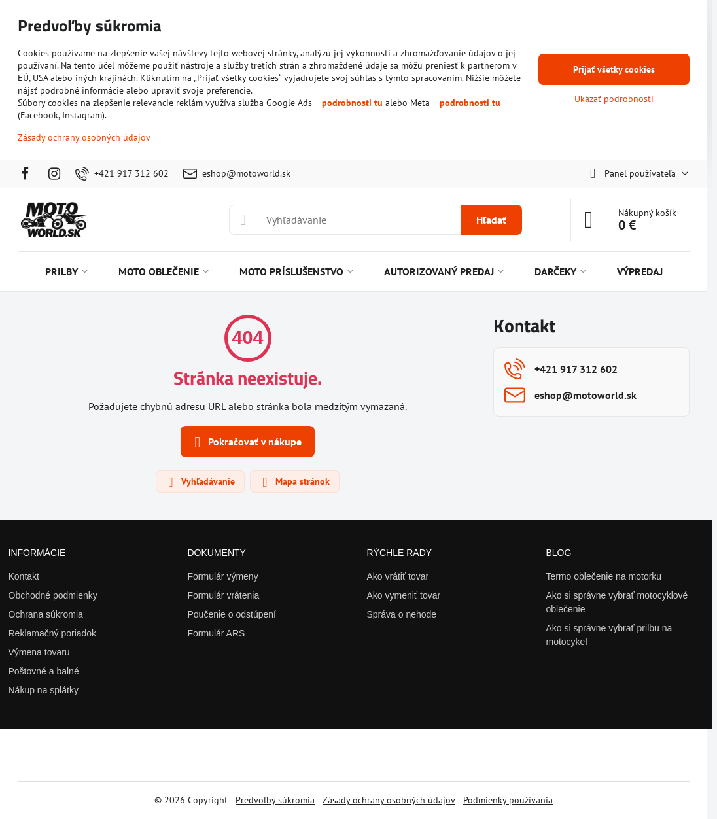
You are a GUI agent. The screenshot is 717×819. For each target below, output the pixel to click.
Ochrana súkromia (46, 614)
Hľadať (491, 219)
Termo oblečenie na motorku (604, 576)
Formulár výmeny (223, 576)
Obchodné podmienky (53, 595)
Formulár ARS (216, 633)
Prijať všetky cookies (614, 69)
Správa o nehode (402, 614)
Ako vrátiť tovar (398, 576)
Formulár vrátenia (224, 595)
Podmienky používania (508, 800)
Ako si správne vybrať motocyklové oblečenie (617, 602)
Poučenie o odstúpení (232, 614)
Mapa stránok (294, 482)
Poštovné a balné (44, 671)
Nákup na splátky (44, 690)
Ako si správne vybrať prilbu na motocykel (609, 635)
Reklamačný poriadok (53, 633)
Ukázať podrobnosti (614, 99)
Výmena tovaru (39, 652)
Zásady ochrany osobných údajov (389, 800)
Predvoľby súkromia (275, 800)
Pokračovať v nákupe (246, 442)
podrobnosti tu (352, 103)
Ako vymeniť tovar (404, 595)
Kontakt (24, 576)
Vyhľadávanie (199, 482)
